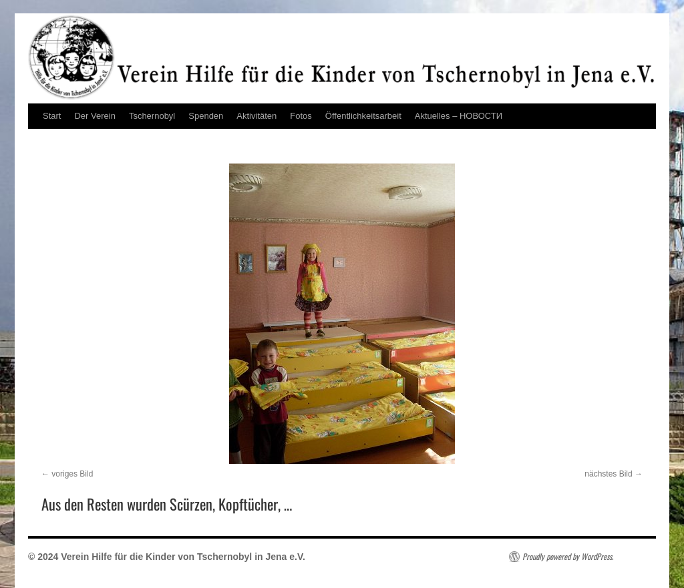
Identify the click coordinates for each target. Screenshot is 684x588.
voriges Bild (72, 474)
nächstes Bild (608, 474)
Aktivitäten (256, 116)
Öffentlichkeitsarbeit (363, 116)
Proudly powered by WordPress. (567, 556)
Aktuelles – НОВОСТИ (458, 116)
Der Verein (94, 116)
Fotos (301, 116)
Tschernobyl (152, 116)
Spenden (205, 116)
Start (52, 116)
